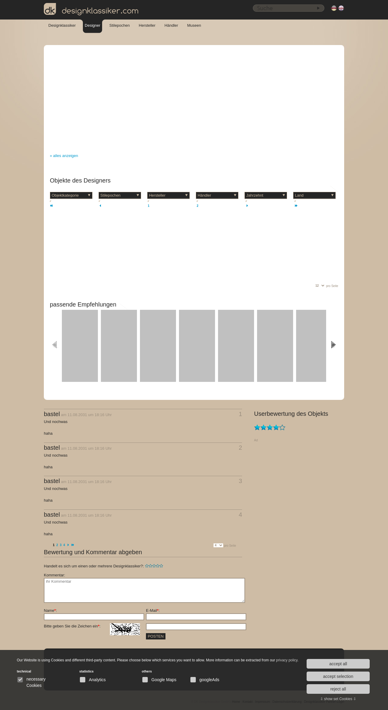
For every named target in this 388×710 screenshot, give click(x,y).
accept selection (338, 676)
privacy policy (286, 660)
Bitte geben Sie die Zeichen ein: (92, 626)
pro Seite (332, 286)
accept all (338, 663)
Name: (50, 610)
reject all (338, 689)
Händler (171, 25)
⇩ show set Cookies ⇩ (338, 699)
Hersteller (147, 25)
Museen (194, 25)
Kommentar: (54, 575)
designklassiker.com (91, 9)
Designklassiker (62, 25)
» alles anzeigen (64, 155)
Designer (92, 25)
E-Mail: (153, 610)
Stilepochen (119, 25)
